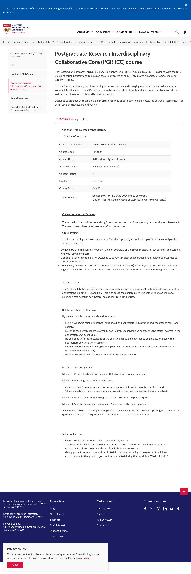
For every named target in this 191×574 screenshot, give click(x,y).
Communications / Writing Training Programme (26, 55)
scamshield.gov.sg (174, 8)
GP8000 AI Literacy (67, 119)
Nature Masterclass (19, 98)
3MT (12, 65)
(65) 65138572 (15, 529)
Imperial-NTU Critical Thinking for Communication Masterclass (25, 108)
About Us (83, 31)
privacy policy (83, 557)
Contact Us (103, 525)
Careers (101, 514)
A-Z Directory (104, 519)
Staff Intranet (57, 525)
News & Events (149, 31)
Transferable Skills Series (21, 74)
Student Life (125, 31)
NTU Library (57, 514)
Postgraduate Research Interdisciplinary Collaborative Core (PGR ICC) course (144, 41)
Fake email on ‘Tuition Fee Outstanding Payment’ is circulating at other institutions (62, 8)
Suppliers (55, 519)
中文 (52, 508)
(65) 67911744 (15, 506)
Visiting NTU (104, 508)
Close (15, 564)
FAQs (84, 119)
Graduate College (21, 41)
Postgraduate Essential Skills (76, 41)
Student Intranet (59, 530)
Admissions (103, 31)
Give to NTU (57, 536)
